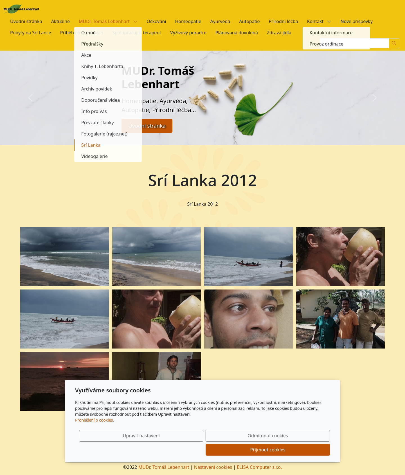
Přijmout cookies (302, 450)
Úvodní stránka (26, 21)
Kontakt (319, 21)
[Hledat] (394, 43)
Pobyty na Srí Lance (30, 33)
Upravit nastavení (190, 450)
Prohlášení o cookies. (94, 434)
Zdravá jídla (279, 33)
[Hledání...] (354, 43)
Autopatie (249, 21)
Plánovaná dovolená (236, 33)
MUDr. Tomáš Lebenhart (108, 21)
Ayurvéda (220, 21)
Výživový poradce (188, 33)
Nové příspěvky (356, 21)
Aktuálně (60, 21)
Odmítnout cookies (247, 450)
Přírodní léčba (283, 21)
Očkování (156, 21)
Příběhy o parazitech (81, 33)
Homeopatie (188, 21)
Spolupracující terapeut (136, 33)
